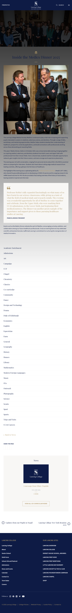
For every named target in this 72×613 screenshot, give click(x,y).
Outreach (7, 388)
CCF (5, 268)
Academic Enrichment (12, 248)
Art (5, 258)
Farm (6, 336)
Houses (6, 357)
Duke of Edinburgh (11, 315)
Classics (7, 284)
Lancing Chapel (48, 577)
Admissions (8, 253)
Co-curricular (9, 289)
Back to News (10, 435)
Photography (9, 393)
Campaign (8, 263)
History (7, 352)
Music (6, 378)
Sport (6, 409)
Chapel (6, 274)
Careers (4, 584)
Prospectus (6, 6)
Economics (8, 321)
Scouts (6, 404)
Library (6, 362)
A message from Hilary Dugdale (36, 486)
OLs (5, 383)
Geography (8, 347)
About (4, 550)
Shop (45, 581)
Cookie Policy (47, 605)
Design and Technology (13, 305)
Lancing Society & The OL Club (54, 569)
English (7, 326)
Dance (6, 300)
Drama (6, 310)
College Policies (24, 605)
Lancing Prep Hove (50, 557)
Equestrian (8, 331)
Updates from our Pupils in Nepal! (20, 523)
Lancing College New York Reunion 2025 (51, 524)
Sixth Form (5, 557)
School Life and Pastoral (9, 561)
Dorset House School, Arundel (54, 553)
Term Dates (5, 581)
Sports (6, 414)
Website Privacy (36, 605)
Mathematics (9, 367)
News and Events (7, 569)
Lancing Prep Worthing (51, 561)
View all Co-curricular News (36, 504)
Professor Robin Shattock (47, 171)
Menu (68, 6)
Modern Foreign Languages (14, 373)
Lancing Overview (49, 546)
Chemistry (8, 279)
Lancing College (7, 546)
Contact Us (5, 577)
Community (8, 295)
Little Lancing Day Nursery (53, 565)
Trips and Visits (10, 419)
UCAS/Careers (9, 425)
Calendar (5, 573)
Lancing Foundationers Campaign (55, 573)
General (7, 341)
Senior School (6, 553)
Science (7, 398)
